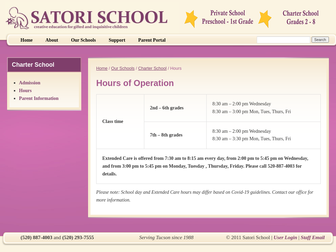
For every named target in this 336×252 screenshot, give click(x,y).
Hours (25, 90)
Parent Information (39, 98)
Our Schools (83, 40)
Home (27, 40)
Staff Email (313, 237)
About (51, 40)
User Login (285, 237)
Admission (29, 82)
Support (117, 40)
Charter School (152, 68)
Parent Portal (152, 40)
